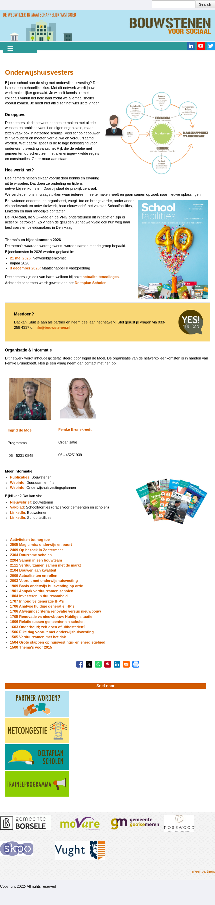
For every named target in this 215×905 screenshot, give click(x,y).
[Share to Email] (126, 664)
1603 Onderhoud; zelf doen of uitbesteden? (47, 627)
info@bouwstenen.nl (52, 327)
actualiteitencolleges (101, 277)
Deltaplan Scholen (90, 283)
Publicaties (19, 477)
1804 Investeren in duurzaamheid (39, 596)
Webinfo (17, 483)
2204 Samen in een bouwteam (36, 560)
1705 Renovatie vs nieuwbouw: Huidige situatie (51, 617)
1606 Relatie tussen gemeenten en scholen (47, 622)
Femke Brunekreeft (75, 429)
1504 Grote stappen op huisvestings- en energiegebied (57, 642)
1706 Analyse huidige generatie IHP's (42, 606)
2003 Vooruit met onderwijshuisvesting (44, 581)
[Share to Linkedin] (117, 664)
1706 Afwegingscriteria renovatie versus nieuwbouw (55, 611)
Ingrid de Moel (20, 430)
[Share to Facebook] (79, 664)
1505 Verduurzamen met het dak (38, 637)
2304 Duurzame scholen (31, 555)
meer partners (203, 871)
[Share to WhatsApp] (98, 664)
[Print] (135, 664)
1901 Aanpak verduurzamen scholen (41, 591)
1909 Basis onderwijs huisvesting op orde (46, 586)
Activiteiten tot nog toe (30, 540)
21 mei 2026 (20, 258)
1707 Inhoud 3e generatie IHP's (37, 601)
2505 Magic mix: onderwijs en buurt (41, 545)
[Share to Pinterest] (107, 664)
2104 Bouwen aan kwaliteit (33, 570)
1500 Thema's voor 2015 (31, 647)
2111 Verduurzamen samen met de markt (45, 565)
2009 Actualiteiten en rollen (33, 576)
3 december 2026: (25, 268)
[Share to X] (89, 664)
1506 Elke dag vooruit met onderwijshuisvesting (52, 632)
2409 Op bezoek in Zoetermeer (36, 550)
